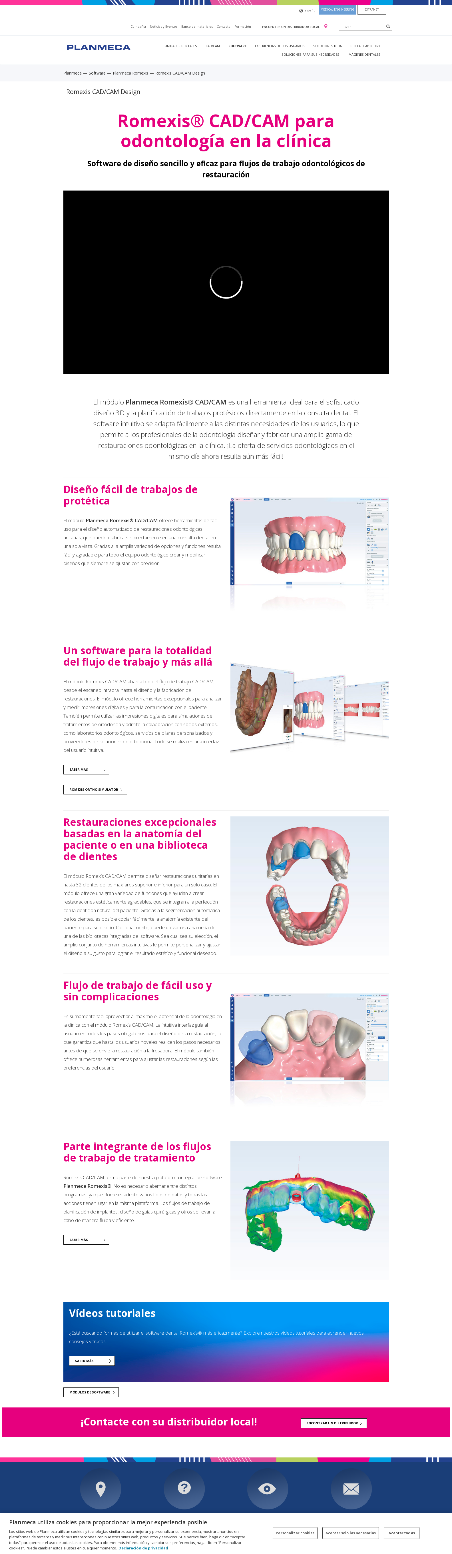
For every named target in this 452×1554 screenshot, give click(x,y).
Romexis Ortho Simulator (93, 789)
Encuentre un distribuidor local (291, 27)
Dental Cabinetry (365, 46)
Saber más (78, 769)
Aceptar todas (402, 1532)
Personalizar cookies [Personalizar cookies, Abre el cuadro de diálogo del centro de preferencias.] (295, 1532)
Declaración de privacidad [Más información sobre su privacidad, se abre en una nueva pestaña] (143, 1548)
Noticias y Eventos (163, 26)
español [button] (307, 11)
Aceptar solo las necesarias (351, 1532)
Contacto (223, 26)
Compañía (138, 26)
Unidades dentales (181, 46)
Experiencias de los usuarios (280, 46)
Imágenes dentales (364, 54)
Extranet (372, 9)
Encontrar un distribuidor (332, 1423)
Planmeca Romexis (130, 73)
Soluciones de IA (327, 46)
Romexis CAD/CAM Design (103, 91)
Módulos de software (89, 1392)
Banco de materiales (197, 26)
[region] (226, 1533)
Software (237, 46)
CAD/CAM (213, 46)
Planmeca (72, 73)
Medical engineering (337, 9)
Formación (242, 26)
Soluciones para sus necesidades (310, 54)
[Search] (388, 26)
